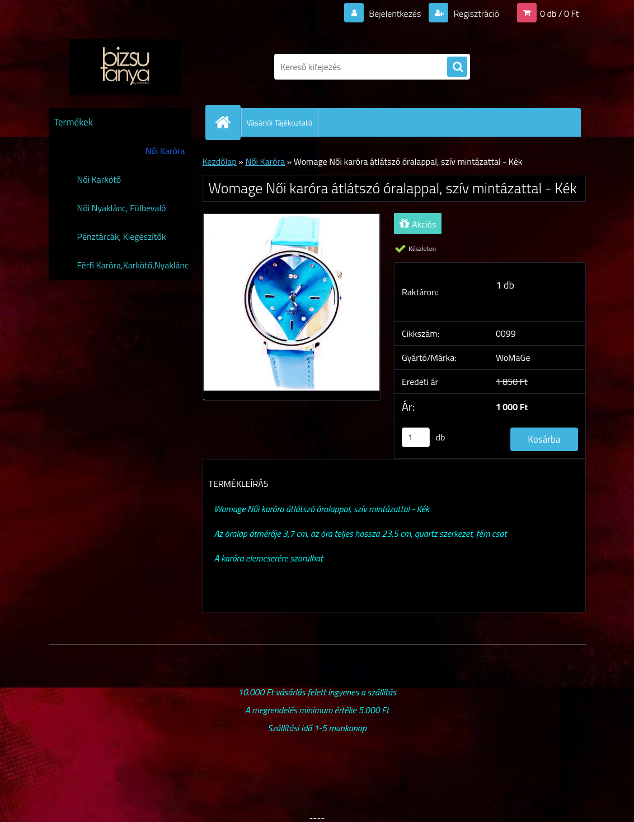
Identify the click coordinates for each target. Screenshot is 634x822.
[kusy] (416, 437)
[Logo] (126, 67)
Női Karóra (165, 150)
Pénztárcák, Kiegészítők (121, 236)
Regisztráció (475, 13)
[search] (457, 67)
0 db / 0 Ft (559, 13)
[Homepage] (228, 122)
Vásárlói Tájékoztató (280, 122)
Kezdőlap (220, 161)
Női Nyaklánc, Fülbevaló (121, 208)
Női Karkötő (99, 179)
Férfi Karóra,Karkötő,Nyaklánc (133, 265)
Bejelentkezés (395, 13)
